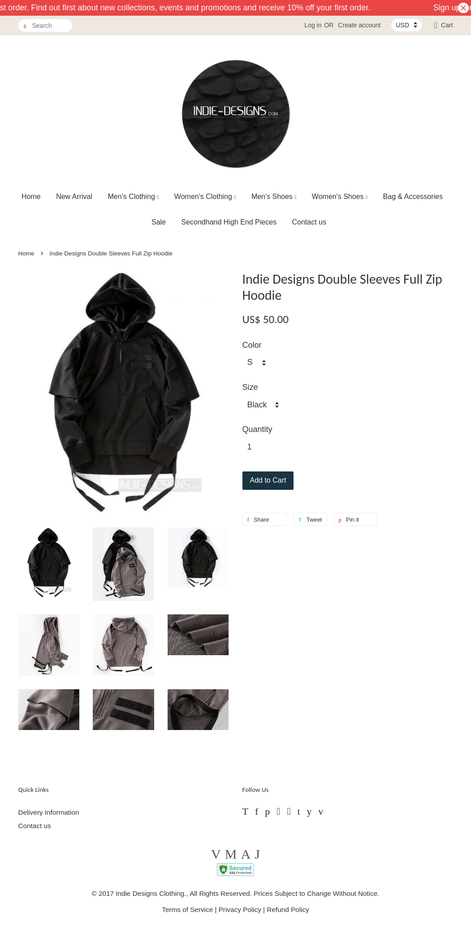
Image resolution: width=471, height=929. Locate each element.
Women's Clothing (205, 196)
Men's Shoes (274, 196)
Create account (359, 25)
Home (31, 196)
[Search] (45, 25)
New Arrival (74, 196)
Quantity (257, 429)
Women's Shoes (339, 196)
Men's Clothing (133, 196)
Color (252, 345)
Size (250, 387)
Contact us (309, 222)
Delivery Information (48, 812)
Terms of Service (187, 909)
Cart (447, 25)
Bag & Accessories (413, 196)
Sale (158, 222)
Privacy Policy (240, 909)
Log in (312, 25)
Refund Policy (288, 909)
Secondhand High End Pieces (229, 222)
